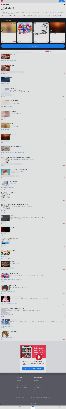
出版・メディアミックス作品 (21, 387)
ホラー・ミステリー (37, 387)
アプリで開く (61, 1)
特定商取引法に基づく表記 (47, 397)
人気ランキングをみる (33, 46)
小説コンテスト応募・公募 (21, 385)
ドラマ (35, 391)
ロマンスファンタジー (38, 382)
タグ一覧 (18, 382)
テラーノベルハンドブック (22, 397)
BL (34, 389)
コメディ (35, 393)
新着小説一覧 (18, 380)
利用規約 (16, 397)
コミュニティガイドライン (31, 397)
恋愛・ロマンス (36, 380)
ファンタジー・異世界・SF (39, 385)
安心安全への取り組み (39, 397)
